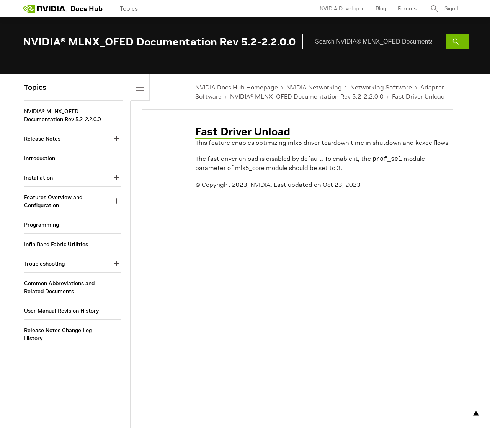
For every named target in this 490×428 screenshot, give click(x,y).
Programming (41, 224)
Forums (407, 8)
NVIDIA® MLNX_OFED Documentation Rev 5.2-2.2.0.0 (307, 96)
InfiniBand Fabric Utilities (56, 244)
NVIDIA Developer (342, 8)
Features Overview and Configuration (53, 201)
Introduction (39, 158)
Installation (38, 177)
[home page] (45, 8)
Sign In (452, 8)
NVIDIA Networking (314, 87)
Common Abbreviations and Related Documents (59, 287)
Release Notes (42, 138)
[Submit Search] (457, 41)
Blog (381, 8)
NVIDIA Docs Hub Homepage (236, 87)
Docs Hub (86, 8)
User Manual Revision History (61, 310)
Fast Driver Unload (418, 96)
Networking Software (381, 87)
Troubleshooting (44, 263)
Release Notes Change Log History (58, 334)
